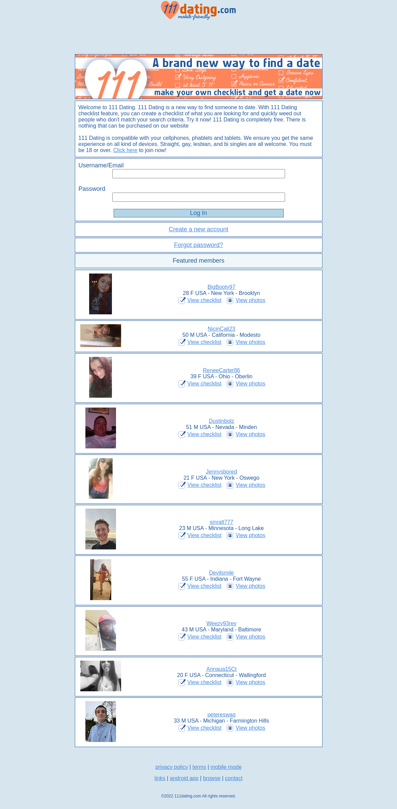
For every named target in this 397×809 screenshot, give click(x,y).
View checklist (204, 300)
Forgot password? (198, 245)
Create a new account (198, 229)
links (159, 778)
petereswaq (222, 714)
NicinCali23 (221, 329)
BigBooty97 (221, 287)
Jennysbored (221, 472)
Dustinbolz (221, 421)
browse (212, 778)
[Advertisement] (198, 37)
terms (199, 767)
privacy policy (171, 767)
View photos (250, 300)
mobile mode (226, 767)
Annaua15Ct (221, 669)
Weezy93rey (221, 623)
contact (234, 778)
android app (184, 778)
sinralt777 (221, 522)
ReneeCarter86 (221, 370)
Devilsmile (221, 573)
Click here (125, 150)
